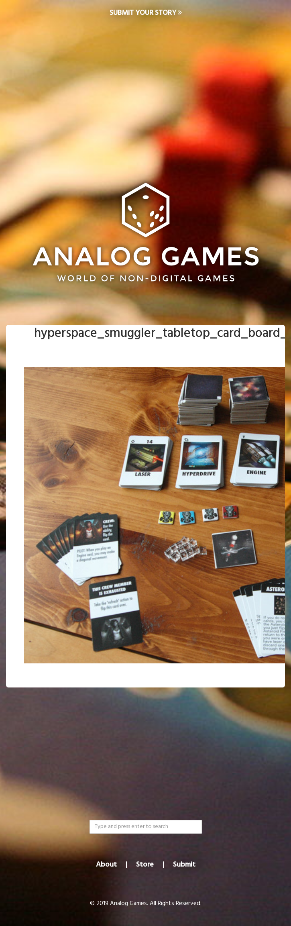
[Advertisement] (145, 91)
